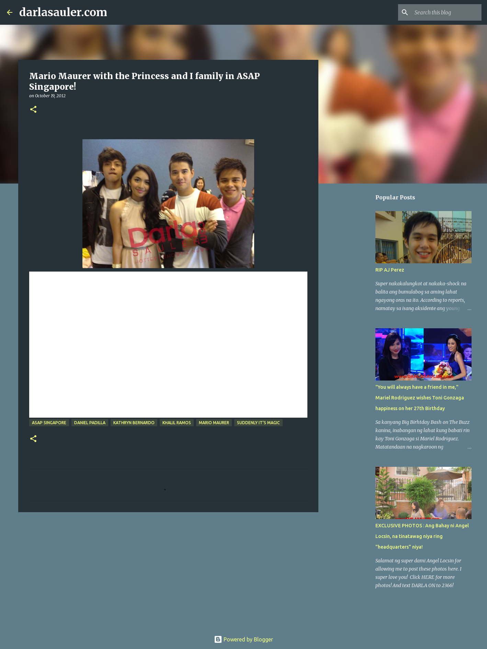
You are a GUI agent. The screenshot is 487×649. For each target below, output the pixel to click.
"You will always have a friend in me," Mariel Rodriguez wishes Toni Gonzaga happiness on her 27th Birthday (419, 397)
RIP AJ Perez (389, 270)
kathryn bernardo (134, 422)
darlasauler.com (63, 12)
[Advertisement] (168, 570)
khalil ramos (176, 422)
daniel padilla (89, 422)
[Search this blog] (445, 12)
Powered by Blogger (243, 639)
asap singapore (49, 422)
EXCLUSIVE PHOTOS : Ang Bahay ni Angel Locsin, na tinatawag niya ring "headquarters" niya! (422, 536)
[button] (33, 109)
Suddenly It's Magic (258, 422)
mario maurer (214, 422)
